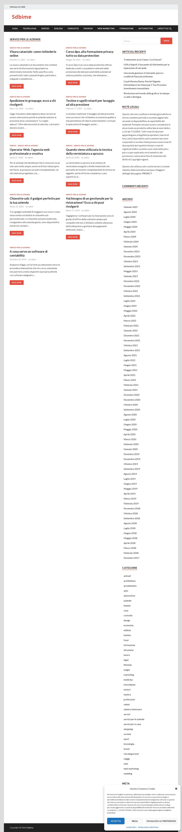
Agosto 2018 (130, 523)
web (126, 763)
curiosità (73, 28)
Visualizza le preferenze (161, 821)
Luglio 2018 (129, 528)
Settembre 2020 (132, 409)
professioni (129, 699)
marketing (129, 674)
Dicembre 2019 (131, 454)
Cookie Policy (131, 827)
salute (127, 704)
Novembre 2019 (132, 459)
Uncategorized (131, 753)
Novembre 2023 (132, 256)
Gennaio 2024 (131, 246)
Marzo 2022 (130, 320)
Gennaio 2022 (131, 330)
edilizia (58, 28)
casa (15, 28)
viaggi (127, 758)
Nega (135, 821)
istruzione (129, 650)
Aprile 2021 (129, 375)
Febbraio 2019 (131, 503)
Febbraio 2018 (131, 552)
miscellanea (129, 684)
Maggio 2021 (130, 370)
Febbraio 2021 (131, 384)
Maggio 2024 (130, 226)
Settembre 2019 (132, 468)
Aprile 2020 (129, 434)
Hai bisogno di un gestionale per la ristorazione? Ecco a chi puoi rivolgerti (89, 202)
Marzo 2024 (130, 236)
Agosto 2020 (130, 414)
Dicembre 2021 (131, 335)
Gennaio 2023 (131, 276)
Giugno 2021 (130, 365)
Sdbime (21, 16)
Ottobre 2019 (131, 464)
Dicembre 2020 (131, 394)
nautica (127, 694)
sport (126, 739)
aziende (127, 600)
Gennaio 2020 (131, 449)
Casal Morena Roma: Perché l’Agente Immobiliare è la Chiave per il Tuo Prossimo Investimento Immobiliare (145, 85)
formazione (127, 28)
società (127, 734)
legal (126, 659)
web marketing (106, 28)
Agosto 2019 (130, 473)
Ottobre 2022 (131, 291)
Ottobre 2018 (131, 513)
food (126, 640)
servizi (45, 28)
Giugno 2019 (130, 483)
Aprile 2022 (129, 315)
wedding (128, 773)
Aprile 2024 (129, 231)
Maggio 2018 (130, 538)
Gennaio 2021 (131, 389)
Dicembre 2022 (131, 281)
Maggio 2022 (130, 310)
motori (127, 689)
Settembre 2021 (132, 350)
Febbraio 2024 (131, 241)
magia (127, 669)
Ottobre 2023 (131, 261)
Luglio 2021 (129, 360)
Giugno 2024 (130, 221)
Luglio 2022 (129, 300)
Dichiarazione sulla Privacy (148, 827)
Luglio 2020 (129, 419)
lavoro (127, 655)
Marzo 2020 (130, 439)
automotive (145, 28)
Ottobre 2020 (131, 404)
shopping (128, 729)
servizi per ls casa (132, 724)
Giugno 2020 (130, 424)
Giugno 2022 (130, 305)
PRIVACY (147, 173)
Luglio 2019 (129, 478)
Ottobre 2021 (131, 345)
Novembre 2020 (132, 399)
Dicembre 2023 (131, 251)
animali (127, 575)
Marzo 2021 (130, 379)
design (127, 620)
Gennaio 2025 (131, 207)
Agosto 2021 (130, 355)
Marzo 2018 (130, 548)
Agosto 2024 (130, 211)
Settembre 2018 (132, 518)
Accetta (116, 821)
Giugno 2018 (130, 533)
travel (126, 748)
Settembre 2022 (132, 295)
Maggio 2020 (130, 429)
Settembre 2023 (132, 266)
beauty (127, 605)
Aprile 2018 (129, 543)
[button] (176, 788)
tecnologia (29, 28)
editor (32, 60)
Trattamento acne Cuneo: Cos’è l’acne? (143, 59)
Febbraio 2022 (131, 325)
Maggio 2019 (130, 488)
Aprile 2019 (129, 493)
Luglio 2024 (129, 216)
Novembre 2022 (132, 286)
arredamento (130, 585)
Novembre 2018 (132, 508)
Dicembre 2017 (131, 557)
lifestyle (163, 28)
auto (126, 590)
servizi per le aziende (20, 48)
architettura (130, 580)
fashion (88, 28)
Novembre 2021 (132, 340)
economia (128, 625)
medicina (128, 679)
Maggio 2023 (130, 271)
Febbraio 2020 (131, 444)
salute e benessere (133, 709)
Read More (16, 86)
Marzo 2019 (130, 498)
